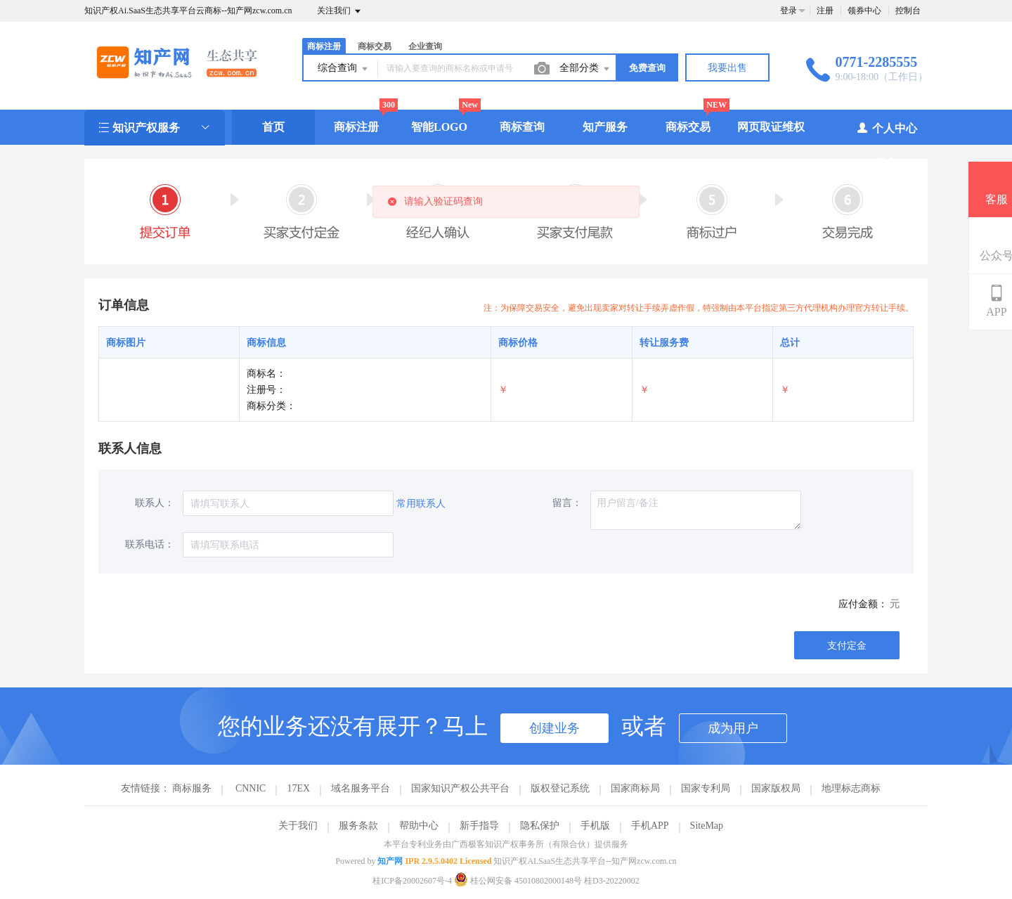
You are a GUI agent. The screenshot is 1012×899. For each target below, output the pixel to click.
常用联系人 (421, 503)
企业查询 (425, 46)
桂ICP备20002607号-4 (412, 881)
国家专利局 (705, 788)
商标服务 (192, 788)
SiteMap (706, 825)
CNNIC (250, 788)
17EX (298, 788)
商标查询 (522, 127)
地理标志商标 (851, 788)
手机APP (650, 825)
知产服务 (605, 127)
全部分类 (585, 68)
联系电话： (149, 544)
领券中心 (864, 10)
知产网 (390, 861)
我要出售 (727, 68)
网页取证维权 (771, 127)
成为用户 (733, 728)
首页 (273, 127)
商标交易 (374, 46)
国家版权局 (775, 788)
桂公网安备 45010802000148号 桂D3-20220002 (547, 881)
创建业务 (554, 728)
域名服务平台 (360, 788)
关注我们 (340, 11)
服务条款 (358, 825)
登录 (788, 10)
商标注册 (324, 46)
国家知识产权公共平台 (460, 788)
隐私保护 (539, 825)
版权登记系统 (560, 788)
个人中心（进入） (886, 145)
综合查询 (344, 68)
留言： (567, 503)
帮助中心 (419, 825)
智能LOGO (439, 127)
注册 (825, 10)
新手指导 (479, 825)
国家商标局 (635, 788)
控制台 (908, 10)
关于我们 (298, 825)
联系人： (154, 503)
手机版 (595, 825)
